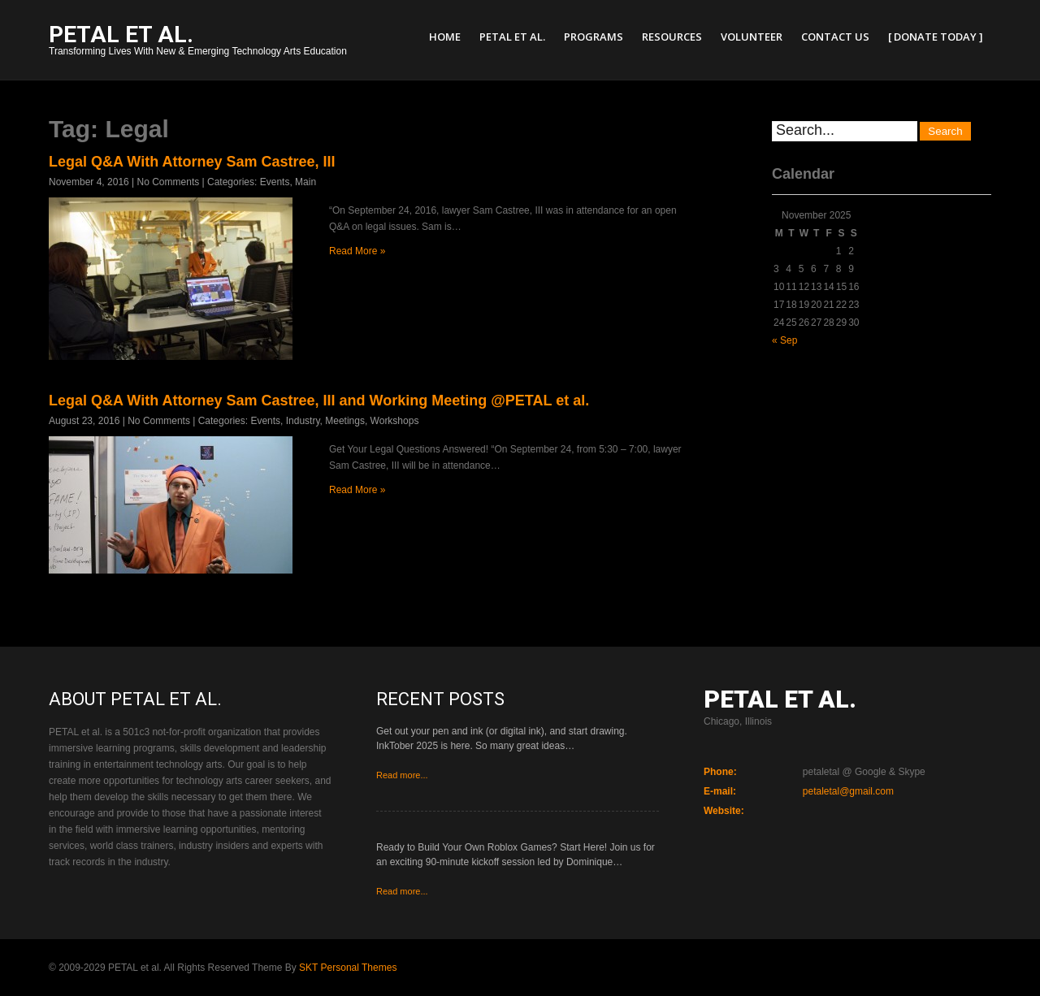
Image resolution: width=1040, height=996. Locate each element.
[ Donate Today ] (935, 36)
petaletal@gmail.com (848, 791)
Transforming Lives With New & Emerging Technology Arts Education (198, 42)
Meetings (345, 421)
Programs (593, 36)
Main (305, 182)
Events (275, 182)
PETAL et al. (512, 36)
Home (445, 36)
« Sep (784, 340)
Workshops (394, 421)
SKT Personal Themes (347, 967)
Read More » (357, 251)
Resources (672, 36)
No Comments (168, 182)
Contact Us (835, 36)
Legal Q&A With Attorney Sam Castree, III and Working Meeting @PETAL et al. (319, 400)
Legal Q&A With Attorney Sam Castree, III (192, 162)
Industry (303, 421)
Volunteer (751, 36)
